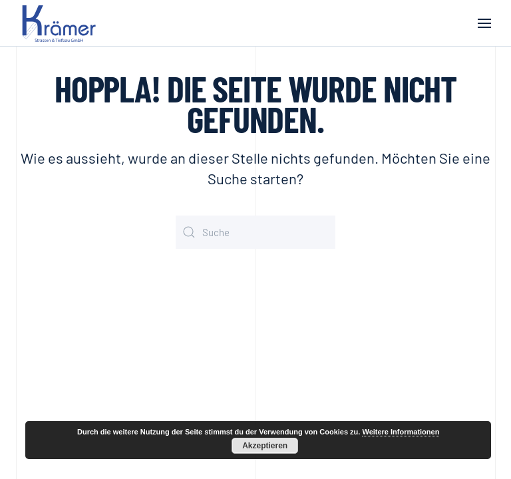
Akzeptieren (264, 445)
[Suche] (255, 232)
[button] (484, 23)
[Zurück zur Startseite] (61, 23)
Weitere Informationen (400, 432)
